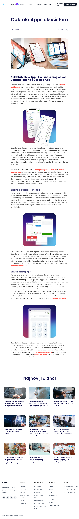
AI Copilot (22, 492)
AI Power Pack (24, 495)
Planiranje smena (39, 503)
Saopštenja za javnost (53, 496)
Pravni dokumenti (54, 505)
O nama (51, 486)
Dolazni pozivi (38, 489)
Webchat (37, 498)
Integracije (23, 503)
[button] (13, 4)
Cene (45, 4)
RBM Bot (22, 500)
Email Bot (22, 498)
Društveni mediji (39, 500)
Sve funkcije (38, 486)
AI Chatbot (23, 486)
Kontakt (51, 502)
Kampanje (37, 492)
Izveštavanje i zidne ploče (40, 507)
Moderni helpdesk (39, 495)
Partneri (51, 499)
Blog (50, 492)
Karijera (51, 489)
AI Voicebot (23, 489)
